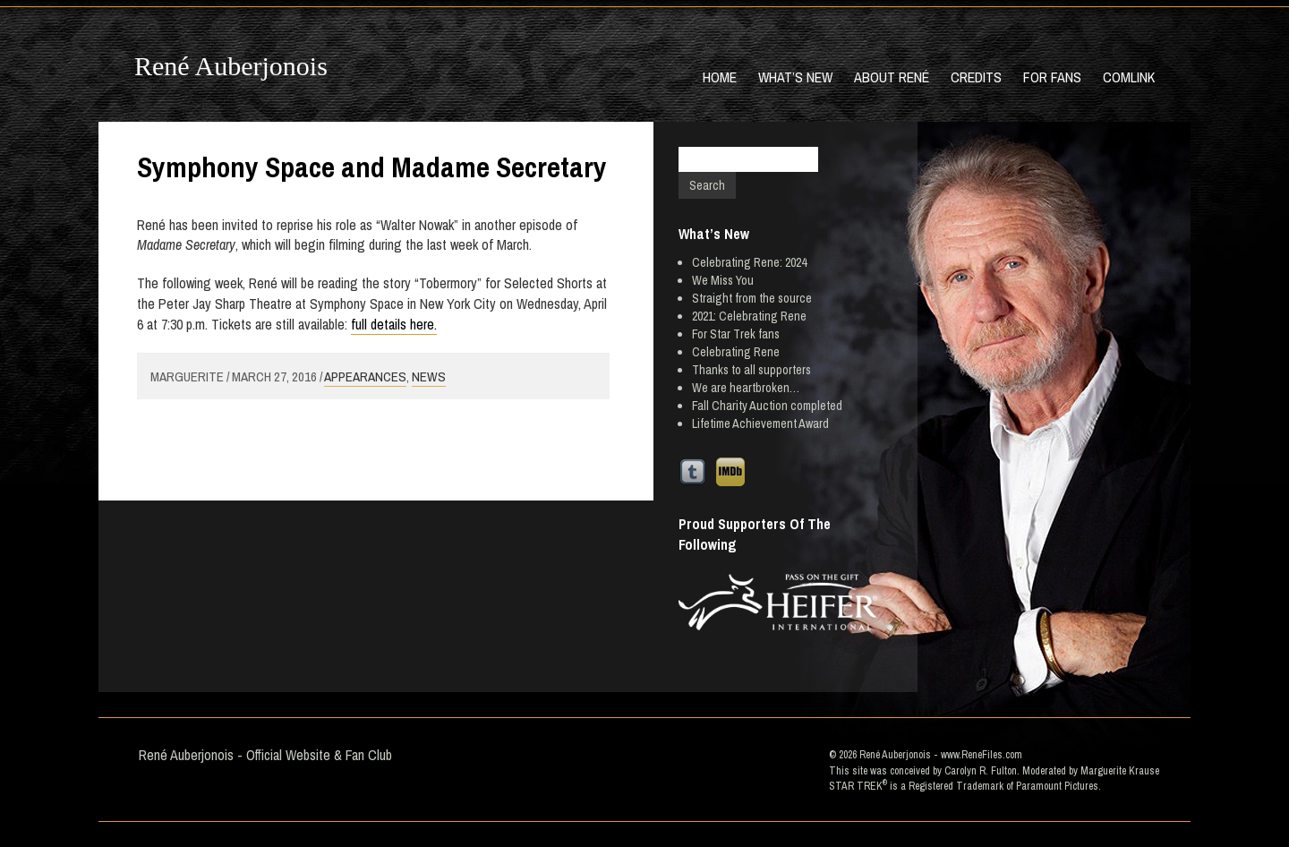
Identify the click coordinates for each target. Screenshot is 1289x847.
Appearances (365, 376)
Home (720, 77)
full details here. (394, 324)
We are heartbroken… (745, 388)
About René (891, 77)
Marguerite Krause (1119, 771)
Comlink (1129, 77)
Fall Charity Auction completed (767, 406)
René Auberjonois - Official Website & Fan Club (265, 755)
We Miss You (723, 280)
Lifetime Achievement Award (760, 423)
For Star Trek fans (736, 334)
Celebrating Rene (736, 352)
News (429, 376)
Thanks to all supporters (751, 370)
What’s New (795, 77)
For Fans (1052, 77)
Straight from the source (752, 298)
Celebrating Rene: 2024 (749, 262)
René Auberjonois (231, 66)
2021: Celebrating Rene (749, 316)
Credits (976, 77)
